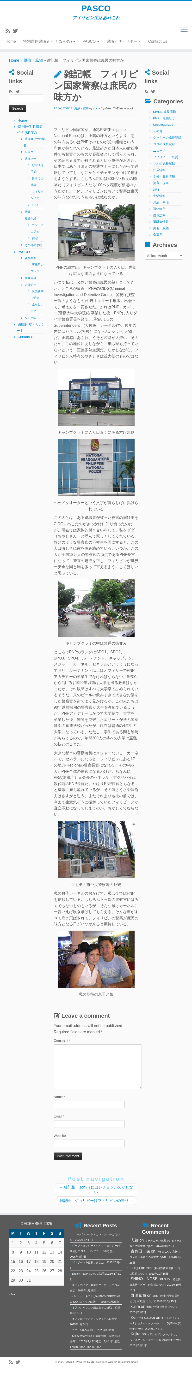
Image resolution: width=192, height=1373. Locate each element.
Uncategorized (163, 128)
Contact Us (157, 44)
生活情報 (159, 199)
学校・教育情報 (164, 179)
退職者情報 (161, 225)
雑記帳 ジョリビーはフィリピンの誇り (96, 1204)
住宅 (35, 241)
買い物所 (159, 212)
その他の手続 (33, 248)
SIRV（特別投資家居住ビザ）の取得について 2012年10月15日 (155, 1285)
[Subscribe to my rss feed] (9, 33)
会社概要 (30, 261)
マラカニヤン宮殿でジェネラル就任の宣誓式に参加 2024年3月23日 (156, 1257)
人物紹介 (30, 288)
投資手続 (30, 221)
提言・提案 (161, 186)
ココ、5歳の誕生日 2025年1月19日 (94, 1330)
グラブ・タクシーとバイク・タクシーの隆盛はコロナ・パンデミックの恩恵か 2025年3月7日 (95, 1251)
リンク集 (30, 321)
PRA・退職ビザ (164, 121)
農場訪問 (159, 218)
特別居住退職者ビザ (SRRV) (49, 44)
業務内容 (30, 281)
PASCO (96, 9)
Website (60, 1139)
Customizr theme (128, 1362)
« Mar (12, 1294)
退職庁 (29, 155)
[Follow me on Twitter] (17, 33)
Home (11, 44)
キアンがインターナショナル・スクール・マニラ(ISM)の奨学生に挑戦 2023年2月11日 (155, 1323)
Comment (62, 1044)
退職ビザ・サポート (123, 44)
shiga (96, 111)
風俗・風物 (33, 63)
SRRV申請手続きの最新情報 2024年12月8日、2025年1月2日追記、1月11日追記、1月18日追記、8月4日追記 (96, 1341)
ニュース (159, 153)
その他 (157, 134)
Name (59, 1100)
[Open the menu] (184, 32)
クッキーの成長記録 (167, 141)
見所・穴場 (161, 205)
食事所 (157, 238)
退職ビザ (30, 162)
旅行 (156, 192)
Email (59, 1119)
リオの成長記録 (164, 166)
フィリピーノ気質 (165, 160)
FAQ (35, 208)
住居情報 (159, 173)
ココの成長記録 (164, 147)
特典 (28, 215)
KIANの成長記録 (164, 115)
